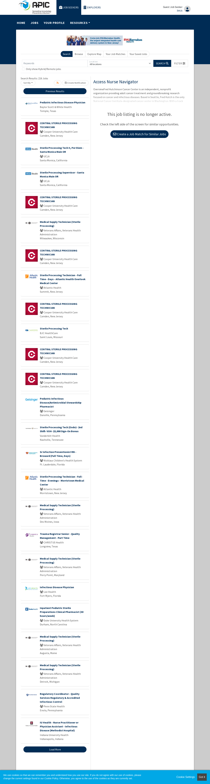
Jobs (34, 23)
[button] (179, 63)
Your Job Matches (115, 54)
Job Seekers (69, 7)
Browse (79, 54)
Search (66, 54)
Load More (55, 749)
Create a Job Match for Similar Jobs (139, 134)
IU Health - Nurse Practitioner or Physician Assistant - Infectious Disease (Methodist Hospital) (59, 726)
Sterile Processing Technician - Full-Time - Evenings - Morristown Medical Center (62, 480)
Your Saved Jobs (138, 54)
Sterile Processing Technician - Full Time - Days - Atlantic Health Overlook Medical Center (62, 279)
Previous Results (55, 91)
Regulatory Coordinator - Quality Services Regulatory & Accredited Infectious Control (60, 697)
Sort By (27, 82)
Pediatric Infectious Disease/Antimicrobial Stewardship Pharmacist (60, 402)
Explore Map (94, 54)
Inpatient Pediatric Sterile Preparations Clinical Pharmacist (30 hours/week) (61, 611)
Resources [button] (79, 23)
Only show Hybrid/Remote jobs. (43, 69)
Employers (92, 7)
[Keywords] (55, 63)
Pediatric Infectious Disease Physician (62, 102)
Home (21, 23)
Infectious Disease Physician (57, 587)
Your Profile (54, 23)
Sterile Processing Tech (54, 328)
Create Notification (75, 82)
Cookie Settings (185, 777)
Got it (202, 777)
